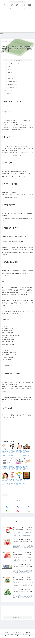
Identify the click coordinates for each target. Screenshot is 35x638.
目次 (17, 60)
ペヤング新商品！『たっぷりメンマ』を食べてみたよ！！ (26, 482)
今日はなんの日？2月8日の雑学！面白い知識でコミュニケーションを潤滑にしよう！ (12, 468)
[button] (28, 511)
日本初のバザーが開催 (13, 88)
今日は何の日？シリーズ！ (14, 64)
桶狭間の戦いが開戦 (12, 85)
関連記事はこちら (10, 93)
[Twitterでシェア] (6, 507)
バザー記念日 (11, 73)
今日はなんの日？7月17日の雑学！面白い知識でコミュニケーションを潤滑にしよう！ (26, 453)
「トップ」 (6, 633)
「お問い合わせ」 (28, 633)
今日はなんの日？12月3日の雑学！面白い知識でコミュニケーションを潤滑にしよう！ (12, 453)
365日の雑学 (5, 495)
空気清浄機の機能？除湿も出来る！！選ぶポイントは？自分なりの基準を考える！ (5, 468)
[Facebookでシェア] (17, 507)
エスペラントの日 (12, 76)
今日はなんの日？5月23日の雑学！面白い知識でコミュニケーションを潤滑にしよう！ (5, 483)
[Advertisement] (17, 23)
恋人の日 (10, 70)
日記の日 (10, 67)
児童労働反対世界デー (13, 82)
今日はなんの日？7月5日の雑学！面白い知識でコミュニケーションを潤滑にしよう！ (12, 483)
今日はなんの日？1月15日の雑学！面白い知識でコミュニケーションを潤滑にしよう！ (26, 468)
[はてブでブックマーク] (28, 507)
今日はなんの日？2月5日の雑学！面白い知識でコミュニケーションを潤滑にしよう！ (5, 453)
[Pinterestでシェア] (17, 511)
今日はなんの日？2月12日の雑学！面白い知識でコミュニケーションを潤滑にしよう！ (19, 468)
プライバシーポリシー (17, 633)
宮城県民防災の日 (12, 79)
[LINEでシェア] (6, 511)
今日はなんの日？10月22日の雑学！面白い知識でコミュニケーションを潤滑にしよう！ (19, 483)
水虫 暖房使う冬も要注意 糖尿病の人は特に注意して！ (19, 453)
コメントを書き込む (17, 618)
